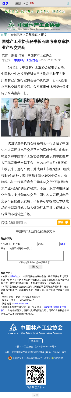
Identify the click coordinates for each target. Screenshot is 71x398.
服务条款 (14, 276)
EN (32, 3)
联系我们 (35, 341)
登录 (5, 3)
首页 (4, 34)
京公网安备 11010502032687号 (25, 358)
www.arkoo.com (20, 303)
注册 (18, 3)
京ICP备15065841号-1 (45, 346)
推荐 (60, 222)
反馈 (35, 395)
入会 (26, 3)
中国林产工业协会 (26, 60)
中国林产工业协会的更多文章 (35, 231)
